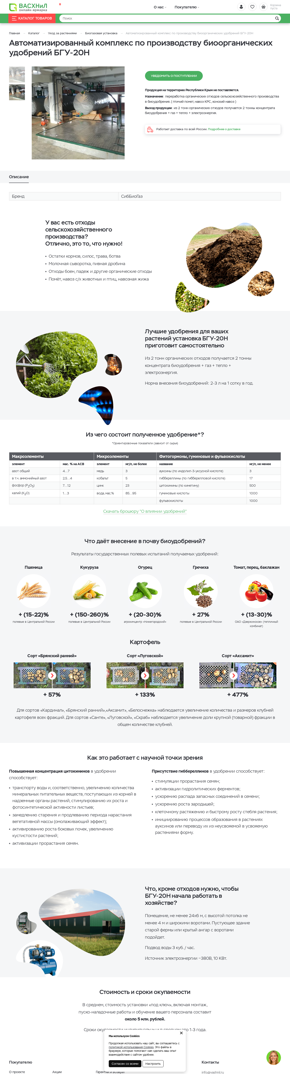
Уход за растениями (62, 33)
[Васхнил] (29, 7)
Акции (57, 1072)
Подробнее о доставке (224, 129)
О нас (157, 6)
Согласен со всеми (125, 1064)
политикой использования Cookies (131, 1047)
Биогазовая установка (101, 33)
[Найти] (170, 18)
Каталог (34, 33)
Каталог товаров (33, 18)
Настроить (153, 1064)
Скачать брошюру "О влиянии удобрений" (145, 511)
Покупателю (180, 6)
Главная (14, 33)
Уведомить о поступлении (174, 76)
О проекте (17, 1072)
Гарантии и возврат (110, 1072)
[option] (78, 112)
